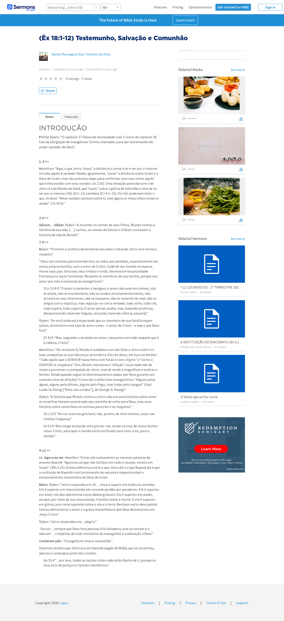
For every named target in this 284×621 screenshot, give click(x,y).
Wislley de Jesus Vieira (196, 347)
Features (160, 7)
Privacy (190, 603)
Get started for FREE (233, 7)
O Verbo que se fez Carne (199, 397)
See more (238, 69)
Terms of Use (216, 603)
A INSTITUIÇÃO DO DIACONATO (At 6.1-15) (213, 342)
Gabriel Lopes (190, 402)
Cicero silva (188, 292)
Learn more (185, 20)
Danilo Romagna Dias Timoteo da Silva (80, 54)
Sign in (270, 7)
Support (242, 603)
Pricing (177, 7)
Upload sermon (200, 7)
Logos (64, 603)
